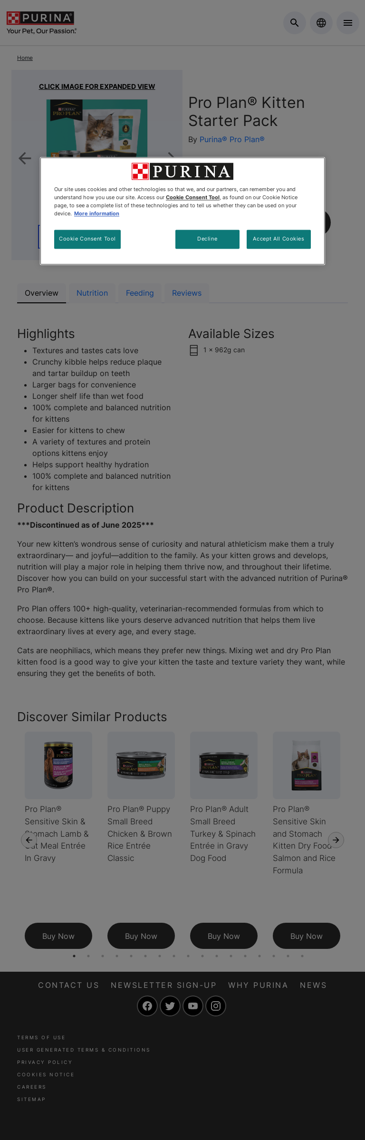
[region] (182, 211)
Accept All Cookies (278, 238)
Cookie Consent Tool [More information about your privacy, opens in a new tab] (193, 197)
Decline (207, 238)
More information (96, 213)
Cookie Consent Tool (87, 238)
